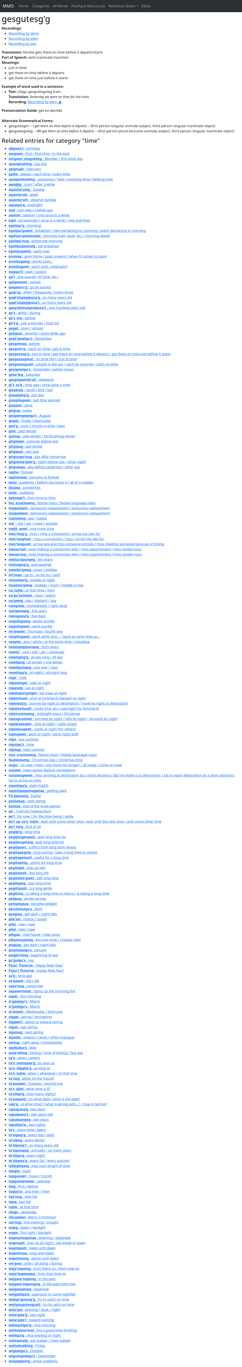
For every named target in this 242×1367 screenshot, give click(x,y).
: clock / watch (32, 595)
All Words (60, 6)
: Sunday (27, 189)
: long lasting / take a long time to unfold (53, 852)
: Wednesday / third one (35, 1011)
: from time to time (32, 497)
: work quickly (30, 626)
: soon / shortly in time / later (37, 425)
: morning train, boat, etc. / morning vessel (59, 235)
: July (21, 960)
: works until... (31, 261)
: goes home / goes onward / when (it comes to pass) (58, 256)
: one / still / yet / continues (36, 652)
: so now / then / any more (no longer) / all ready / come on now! (65, 765)
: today (20, 410)
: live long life (29, 873)
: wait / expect (27, 271)
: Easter (25, 795)
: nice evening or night (35, 1335)
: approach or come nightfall (42, 1294)
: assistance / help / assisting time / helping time (61, 179)
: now (17, 677)
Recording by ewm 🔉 (45, 102)
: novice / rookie (28, 919)
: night (20, 1171)
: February (25, 169)
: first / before (23, 1186)
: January (28, 950)
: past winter (22, 431)
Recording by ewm (23, 38)
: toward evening (31, 1320)
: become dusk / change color (45, 939)
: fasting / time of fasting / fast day (46, 1052)
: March (24, 1001)
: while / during (24, 312)
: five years (28, 610)
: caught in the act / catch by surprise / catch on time (63, 364)
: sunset (25, 282)
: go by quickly (30, 287)
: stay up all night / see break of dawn (47, 1242)
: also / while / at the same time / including (49, 641)
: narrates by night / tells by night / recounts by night (63, 718)
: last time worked (34, 400)
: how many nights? (32, 1093)
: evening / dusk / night (34, 1309)
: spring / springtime (30, 1016)
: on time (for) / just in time (43, 359)
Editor (146, 6)
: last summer (24, 739)
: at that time (24, 1207)
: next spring (27, 801)
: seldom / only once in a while (39, 215)
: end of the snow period (34, 806)
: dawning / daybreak (39, 1237)
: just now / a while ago (31, 210)
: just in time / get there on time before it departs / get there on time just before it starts (90, 354)
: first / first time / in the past (39, 153)
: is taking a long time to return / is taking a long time (59, 893)
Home (24, 6)
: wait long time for (37, 837)
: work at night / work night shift (43, 734)
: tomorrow (26, 986)
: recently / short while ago (37, 333)
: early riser (29, 251)
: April (25, 908)
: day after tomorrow (37, 456)
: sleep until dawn (32, 1248)
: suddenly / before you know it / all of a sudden (51, 482)
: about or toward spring (35, 1022)
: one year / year (33, 667)
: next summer (27, 749)
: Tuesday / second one (36, 1083)
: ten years (30, 559)
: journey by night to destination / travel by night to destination (68, 703)
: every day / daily (31, 1135)
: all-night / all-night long (38, 672)
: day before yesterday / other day (44, 467)
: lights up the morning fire (42, 991)
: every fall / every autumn (39, 1160)
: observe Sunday (32, 199)
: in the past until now (42, 1284)
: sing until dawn (31, 1253)
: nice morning (32, 1325)
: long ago (20, 975)
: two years (29, 1119)
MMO (8, 6)
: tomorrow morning (35, 241)
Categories (40, 6)
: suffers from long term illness (42, 847)
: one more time (31, 528)
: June (21, 744)
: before (22, 318)
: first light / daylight (30, 1232)
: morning (25, 225)
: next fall (23, 1196)
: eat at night (26, 688)
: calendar (30, 1181)
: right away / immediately (35, 1042)
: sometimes (25, 487)
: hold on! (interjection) (30, 811)
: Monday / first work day (46, 158)
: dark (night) (28, 785)
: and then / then (29, 1191)
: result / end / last (31, 390)
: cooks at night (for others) (42, 729)
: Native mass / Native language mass (52, 503)
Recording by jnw (22, 43)
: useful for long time (35, 862)
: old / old (24, 980)
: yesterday (23, 1212)
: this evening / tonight (33, 1222)
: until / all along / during (35, 1263)
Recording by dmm (24, 33)
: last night (27, 1314)
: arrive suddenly (33, 1361)
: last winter (26, 446)
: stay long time (30, 883)
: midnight (25, 205)
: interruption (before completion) (42, 770)
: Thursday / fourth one (36, 631)
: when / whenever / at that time (43, 1073)
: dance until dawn (34, 1258)
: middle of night (32, 580)
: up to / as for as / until (34, 574)
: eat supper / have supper (40, 1340)
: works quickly (32, 621)
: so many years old (40, 297)
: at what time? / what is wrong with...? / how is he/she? (58, 1104)
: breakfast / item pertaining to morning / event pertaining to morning (77, 230)
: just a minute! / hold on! (34, 323)
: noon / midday (33, 569)
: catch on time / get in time (39, 348)
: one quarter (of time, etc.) (33, 276)
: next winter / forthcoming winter (42, 436)
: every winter (27, 1140)
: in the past (32, 1278)
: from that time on (37, 1273)
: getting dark (38, 790)
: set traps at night (38, 693)
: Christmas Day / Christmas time (46, 759)
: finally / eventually (30, 420)
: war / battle (28, 518)
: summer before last (33, 441)
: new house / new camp (34, 934)
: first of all (25, 826)
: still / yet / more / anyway (33, 523)
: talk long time (34, 878)
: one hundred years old (47, 307)
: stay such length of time (39, 1165)
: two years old (31, 1114)
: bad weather (30, 564)
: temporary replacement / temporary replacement (59, 508)
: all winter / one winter (36, 662)
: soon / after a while (32, 184)
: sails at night (30, 682)
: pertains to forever (34, 477)
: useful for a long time (39, 857)
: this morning (25, 996)
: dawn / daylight (27, 1227)
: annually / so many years (40, 1150)
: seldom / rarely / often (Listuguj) (42, 1037)
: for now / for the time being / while (41, 816)
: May (22, 1047)
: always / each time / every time (39, 174)
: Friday (27, 1345)
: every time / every (27, 1129)
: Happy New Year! (36, 965)
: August (30, 415)
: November (30, 338)
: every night (27, 1155)
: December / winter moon (41, 369)
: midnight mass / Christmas (44, 713)
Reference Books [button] (122, 6)
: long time (24, 831)
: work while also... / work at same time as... (54, 636)
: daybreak (29, 1289)
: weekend (31, 379)
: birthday (24, 148)
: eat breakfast (34, 246)
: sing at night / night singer (43, 724)
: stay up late (27, 867)
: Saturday (24, 374)
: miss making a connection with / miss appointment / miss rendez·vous (75, 549)
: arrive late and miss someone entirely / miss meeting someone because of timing (86, 544)
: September (32, 1356)
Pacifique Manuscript (88, 6)
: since (21, 405)
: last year (24, 451)
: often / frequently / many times (41, 292)
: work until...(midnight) (38, 266)
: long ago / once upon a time (39, 384)
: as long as (29, 1068)
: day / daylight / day (32, 600)
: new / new (22, 924)
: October (26, 1350)
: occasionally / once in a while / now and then (49, 220)
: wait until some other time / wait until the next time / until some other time (85, 821)
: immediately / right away (38, 605)
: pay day (28, 163)
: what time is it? (29, 1088)
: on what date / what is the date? (44, 1099)
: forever (21, 472)
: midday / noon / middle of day (46, 585)
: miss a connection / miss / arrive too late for (56, 539)
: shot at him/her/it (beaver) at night (47, 698)
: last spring (23, 1027)
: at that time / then (32, 590)
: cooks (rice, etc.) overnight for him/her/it (54, 708)
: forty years (34, 646)
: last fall (20, 1201)
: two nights (27, 1124)
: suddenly (21, 492)
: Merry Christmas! (32, 1217)
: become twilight (33, 903)
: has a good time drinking (43, 1330)
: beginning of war (33, 955)
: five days (27, 616)
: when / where (24, 1057)
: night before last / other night (47, 461)
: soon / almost (26, 328)
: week (23, 194)
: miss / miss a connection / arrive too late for (54, 533)
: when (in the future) (31, 1078)
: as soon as (32, 1063)
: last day (26, 395)
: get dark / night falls (33, 914)
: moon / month (30, 1176)
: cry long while (30, 888)
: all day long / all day (36, 657)
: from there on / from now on (44, 1268)
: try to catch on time (39, 1299)
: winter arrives (27, 898)
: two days (27, 1109)
